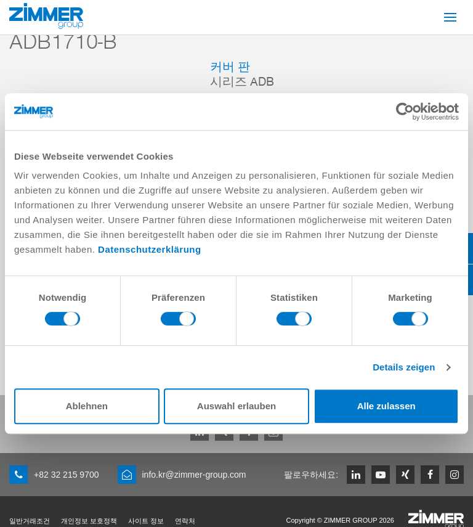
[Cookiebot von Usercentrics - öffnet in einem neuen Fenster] (405, 111)
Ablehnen (87, 406)
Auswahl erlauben (236, 406)
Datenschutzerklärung (149, 249)
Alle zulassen (386, 406)
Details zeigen (404, 367)
